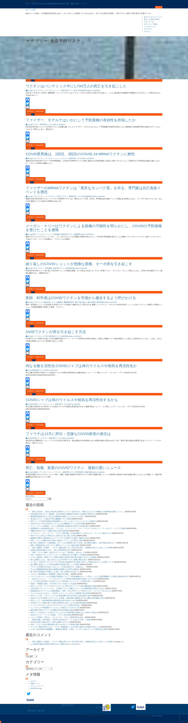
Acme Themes (157, 716)
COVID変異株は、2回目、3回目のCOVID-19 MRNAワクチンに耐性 (80, 154)
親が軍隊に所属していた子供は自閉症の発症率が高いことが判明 (54, 564)
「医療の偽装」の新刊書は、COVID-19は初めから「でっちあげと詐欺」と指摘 (60, 620)
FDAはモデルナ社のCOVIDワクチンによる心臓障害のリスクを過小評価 (57, 524)
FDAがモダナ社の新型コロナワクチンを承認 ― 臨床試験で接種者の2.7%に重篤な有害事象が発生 (67, 598)
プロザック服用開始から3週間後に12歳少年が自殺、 (50, 574)
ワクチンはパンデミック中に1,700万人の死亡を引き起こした (76, 86)
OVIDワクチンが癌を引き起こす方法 (56, 332)
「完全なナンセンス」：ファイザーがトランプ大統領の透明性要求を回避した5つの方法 (63, 579)
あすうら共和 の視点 (151, 19)
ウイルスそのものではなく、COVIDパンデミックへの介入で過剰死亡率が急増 (59, 593)
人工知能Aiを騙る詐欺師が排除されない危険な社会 (49, 644)
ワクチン (35, 124)
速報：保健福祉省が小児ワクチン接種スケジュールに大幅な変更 (54, 545)
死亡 (75, 90)
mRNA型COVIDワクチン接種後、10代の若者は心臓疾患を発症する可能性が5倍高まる (63, 514)
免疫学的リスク (67, 90)
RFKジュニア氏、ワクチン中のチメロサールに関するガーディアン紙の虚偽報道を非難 (63, 586)
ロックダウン (43, 438)
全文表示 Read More (35, 111)
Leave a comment (93, 90)
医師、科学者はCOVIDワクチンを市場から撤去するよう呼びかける (81, 298)
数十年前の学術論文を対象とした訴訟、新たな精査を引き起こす (54, 572)
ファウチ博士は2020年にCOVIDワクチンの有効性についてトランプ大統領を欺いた (61, 581)
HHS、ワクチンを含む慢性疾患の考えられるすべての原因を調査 (54, 624)
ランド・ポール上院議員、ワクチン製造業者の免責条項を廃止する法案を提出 (59, 526)
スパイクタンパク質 (52, 196)
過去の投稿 (30, 496)
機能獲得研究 (69, 302)
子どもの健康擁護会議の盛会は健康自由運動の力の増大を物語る (54, 569)
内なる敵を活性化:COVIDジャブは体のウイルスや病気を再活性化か (81, 366)
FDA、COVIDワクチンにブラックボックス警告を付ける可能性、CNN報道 (58, 555)
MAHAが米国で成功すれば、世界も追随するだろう (49, 622)
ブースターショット (52, 90)
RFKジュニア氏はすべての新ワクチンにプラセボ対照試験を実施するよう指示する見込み (64, 612)
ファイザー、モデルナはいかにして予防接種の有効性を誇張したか (81, 120)
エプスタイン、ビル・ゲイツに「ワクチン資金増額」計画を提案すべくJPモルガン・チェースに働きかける (70, 533)
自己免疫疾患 (86, 196)
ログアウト (148, 29)
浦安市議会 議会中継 (35, 711)
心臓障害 (76, 234)
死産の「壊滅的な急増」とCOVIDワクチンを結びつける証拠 (53, 584)
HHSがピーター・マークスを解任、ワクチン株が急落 (50, 615)
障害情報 (100, 302)
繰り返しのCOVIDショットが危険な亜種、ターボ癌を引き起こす (79, 264)
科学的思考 (82, 90)
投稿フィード (35, 683)
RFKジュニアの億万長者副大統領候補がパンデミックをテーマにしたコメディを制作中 (63, 521)
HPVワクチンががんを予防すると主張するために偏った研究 (53, 536)
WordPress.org (36, 688)
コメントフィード (37, 686)
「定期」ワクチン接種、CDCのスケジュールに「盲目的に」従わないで (57, 552)
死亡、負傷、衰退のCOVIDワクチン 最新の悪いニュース (73, 468)
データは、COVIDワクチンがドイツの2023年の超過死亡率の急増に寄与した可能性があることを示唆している (71, 562)
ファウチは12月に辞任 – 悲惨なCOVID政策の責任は (68, 434)
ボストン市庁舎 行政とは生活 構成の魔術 (41, 4)
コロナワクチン (38, 90)
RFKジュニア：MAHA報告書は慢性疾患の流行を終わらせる (53, 600)
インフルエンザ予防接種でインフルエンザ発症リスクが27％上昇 (54, 608)
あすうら (158, 7)
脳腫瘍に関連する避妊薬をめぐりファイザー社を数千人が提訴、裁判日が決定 (59, 538)
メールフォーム (150, 26)
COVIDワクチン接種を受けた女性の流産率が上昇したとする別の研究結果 (58, 603)
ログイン (147, 31)
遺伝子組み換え (80, 302)
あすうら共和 (31, 10)
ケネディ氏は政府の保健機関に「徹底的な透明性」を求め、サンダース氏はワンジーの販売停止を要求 (69, 629)
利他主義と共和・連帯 (66, 4)
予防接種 (56, 234)
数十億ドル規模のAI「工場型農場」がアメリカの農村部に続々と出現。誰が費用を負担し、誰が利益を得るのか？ (73, 543)
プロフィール (149, 22)
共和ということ (80, 4)
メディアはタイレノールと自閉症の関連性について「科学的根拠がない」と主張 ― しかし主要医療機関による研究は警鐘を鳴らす (79, 576)
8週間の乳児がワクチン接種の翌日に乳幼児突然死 (49, 531)
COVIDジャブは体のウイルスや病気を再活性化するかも (72, 400)
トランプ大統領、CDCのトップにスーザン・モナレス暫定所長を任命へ (57, 617)
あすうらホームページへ (153, 17)
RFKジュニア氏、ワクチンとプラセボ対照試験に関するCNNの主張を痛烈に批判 (60, 596)
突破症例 (88, 472)
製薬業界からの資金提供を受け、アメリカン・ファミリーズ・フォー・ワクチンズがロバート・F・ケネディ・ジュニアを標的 (78, 528)
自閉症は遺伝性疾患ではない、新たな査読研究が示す (50, 550)
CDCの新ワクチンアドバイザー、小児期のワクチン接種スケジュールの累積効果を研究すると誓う (67, 588)
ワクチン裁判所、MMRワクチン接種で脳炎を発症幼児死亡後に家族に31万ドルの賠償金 (63, 557)
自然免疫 (64, 336)
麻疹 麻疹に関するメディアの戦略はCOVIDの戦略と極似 (51, 610)
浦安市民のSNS (67, 705)
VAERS (35, 404)
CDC (34, 234)
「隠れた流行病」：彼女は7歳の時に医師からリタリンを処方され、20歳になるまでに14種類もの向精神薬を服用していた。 (77, 512)
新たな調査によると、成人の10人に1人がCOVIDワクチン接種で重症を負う (58, 560)
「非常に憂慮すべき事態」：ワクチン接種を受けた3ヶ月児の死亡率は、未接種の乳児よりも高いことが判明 (71, 548)
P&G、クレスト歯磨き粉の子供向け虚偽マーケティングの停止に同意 (56, 540)
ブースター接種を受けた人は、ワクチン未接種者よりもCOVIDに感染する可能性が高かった (65, 627)
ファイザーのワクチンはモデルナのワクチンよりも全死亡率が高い (55, 605)
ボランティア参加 (150, 24)
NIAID (34, 438)
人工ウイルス (37, 302)
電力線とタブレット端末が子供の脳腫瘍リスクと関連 (50, 519)
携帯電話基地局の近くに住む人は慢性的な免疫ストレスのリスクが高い (57, 516)
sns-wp (29, 90)
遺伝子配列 (91, 302)
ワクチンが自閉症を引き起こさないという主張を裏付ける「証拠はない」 (58, 567)
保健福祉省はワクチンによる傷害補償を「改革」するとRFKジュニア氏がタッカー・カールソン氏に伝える (70, 591)
